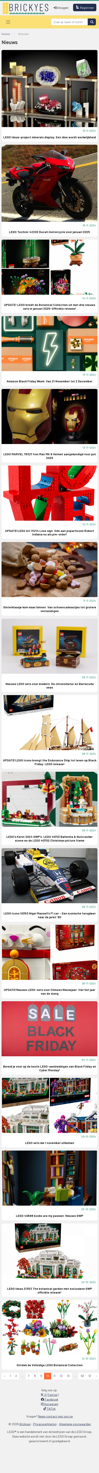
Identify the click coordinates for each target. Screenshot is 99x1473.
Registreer (85, 7)
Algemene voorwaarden (75, 1424)
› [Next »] (96, 1376)
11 (54, 1376)
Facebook (49, 1399)
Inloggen (60, 7)
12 (61, 1376)
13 (68, 1376)
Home (6, 34)
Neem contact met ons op (55, 1416)
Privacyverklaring (44, 1424)
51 (90, 1376)
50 (82, 1376)
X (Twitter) (49, 1395)
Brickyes (25, 1424)
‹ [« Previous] (4, 1376)
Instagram (49, 1404)
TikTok (49, 1408)
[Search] (69, 22)
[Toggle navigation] (8, 22)
